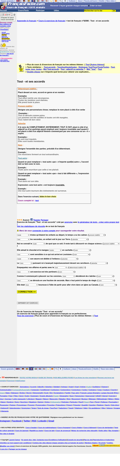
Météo (117, 399)
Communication (5, 390)
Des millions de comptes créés (6, 24)
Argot (77, 387)
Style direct (115, 405)
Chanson (104, 387)
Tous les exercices (25, 316)
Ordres (47, 402)
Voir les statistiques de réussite (31, 226)
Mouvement (76, 399)
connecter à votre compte (43, 231)
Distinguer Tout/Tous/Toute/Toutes (94, 67)
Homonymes (79, 396)
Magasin (39, 399)
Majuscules (54, 399)
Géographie (64, 396)
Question (92, 405)
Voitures (109, 408)
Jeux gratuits (4, 60)
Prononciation (41, 405)
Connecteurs (76, 390)
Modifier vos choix (7, 446)
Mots (68, 399)
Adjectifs (41, 387)
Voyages (117, 408)
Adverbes (48, 387)
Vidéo (85, 408)
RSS (34, 421)
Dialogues (14, 393)
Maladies (62, 399)
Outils (96, 369)
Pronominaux (22, 405)
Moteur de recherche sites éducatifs (84, 431)
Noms (17, 402)
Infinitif (98, 396)
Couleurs (106, 390)
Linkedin (42, 421)
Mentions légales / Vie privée (95, 443)
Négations (32, 402)
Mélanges (92, 399)
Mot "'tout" (91, 69)
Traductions (62, 408)
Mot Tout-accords (51, 69)
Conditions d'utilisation (57, 440)
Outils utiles (103, 431)
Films (116, 393)
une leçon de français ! (7, 54)
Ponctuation (113, 402)
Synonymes (26, 408)
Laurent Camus (14, 440)
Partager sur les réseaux (18, 449)
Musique (84, 399)
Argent (71, 387)
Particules (73, 402)
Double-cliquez (33, 72)
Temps (33, 408)
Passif (81, 402)
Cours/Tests (23, 10)
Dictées (22, 393)
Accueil (3, 10)
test (37, 201)
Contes (84, 390)
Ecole (46, 393)
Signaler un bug (6, 40)
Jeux (74, 369)
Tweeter (36, 220)
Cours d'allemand (90, 427)
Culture (67, 369)
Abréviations (24, 387)
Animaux (64, 387)
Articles (83, 387)
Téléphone (78, 408)
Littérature (30, 399)
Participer (40, 10)
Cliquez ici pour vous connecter (7, 18)
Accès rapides (6, 33)
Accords (33, 387)
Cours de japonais (21, 431)
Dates (8, 393)
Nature (3, 402)
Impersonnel (89, 396)
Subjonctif (4, 408)
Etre (51, 393)
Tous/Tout (53, 408)
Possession (4, 405)
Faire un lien (5, 41)
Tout (88, 65)
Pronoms (31, 405)
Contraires (92, 390)
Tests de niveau (43, 408)
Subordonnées (15, 408)
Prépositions (60, 405)
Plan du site (5, 37)
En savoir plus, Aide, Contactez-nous (34, 440)
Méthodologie (102, 399)
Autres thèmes (97, 65)
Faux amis (75, 393)
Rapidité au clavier (36, 431)
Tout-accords (50, 67)
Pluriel (97, 402)
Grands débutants (46, 396)
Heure (71, 396)
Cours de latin (49, 431)
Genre (21, 396)
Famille (67, 393)
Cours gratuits (7, 369)
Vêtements (5, 411)
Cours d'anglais (31, 427)
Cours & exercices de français (51, 21)
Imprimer (4, 35)
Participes (65, 402)
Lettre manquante (19, 399)
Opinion (40, 402)
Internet (105, 396)
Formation (4, 396)
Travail (70, 408)
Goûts (27, 396)
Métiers (111, 399)
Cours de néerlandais (105, 427)
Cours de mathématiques (47, 427)
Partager (44, 220)
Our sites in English (7, 434)
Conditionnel (45, 390)
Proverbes (51, 405)
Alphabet (56, 387)
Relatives (100, 405)
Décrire (29, 393)
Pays (92, 402)
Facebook (17, 421)
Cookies (110, 443)
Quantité (85, 405)
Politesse (104, 402)
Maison (45, 399)
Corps (100, 390)
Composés (35, 390)
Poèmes (13, 405)
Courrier (114, 390)
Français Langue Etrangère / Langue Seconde (96, 393)
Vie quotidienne (94, 408)
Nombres (10, 402)
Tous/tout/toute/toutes (67, 67)
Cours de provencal (63, 431)
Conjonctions (65, 390)
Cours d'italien (77, 427)
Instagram (5, 421)
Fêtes (16, 396)
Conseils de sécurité (74, 440)
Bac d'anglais (113, 431)
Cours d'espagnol (64, 427)
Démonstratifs (38, 393)
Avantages (4, 29)
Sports (107, 405)
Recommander (6, 38)
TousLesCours (84, 369)
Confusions (55, 390)
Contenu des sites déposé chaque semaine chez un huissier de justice (58, 443)
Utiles (56, 10)
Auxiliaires (96, 387)
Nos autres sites (4, 61)
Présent (69, 405)
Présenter (76, 405)
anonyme (68, 222)
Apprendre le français (26, 21)
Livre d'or (4, 36)
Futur (11, 396)
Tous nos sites (107, 369)
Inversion (112, 396)
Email (51, 421)
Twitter (26, 421)
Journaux (8, 399)
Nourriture (24, 402)
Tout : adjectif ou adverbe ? (73, 69)
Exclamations (59, 393)
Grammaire (34, 396)
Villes (103, 408)
